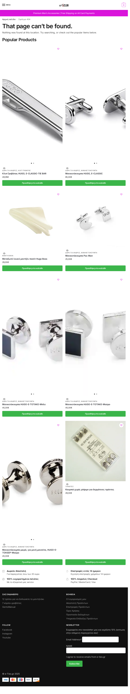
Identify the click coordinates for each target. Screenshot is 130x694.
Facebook (7, 630)
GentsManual (8, 607)
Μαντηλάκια (7, 256)
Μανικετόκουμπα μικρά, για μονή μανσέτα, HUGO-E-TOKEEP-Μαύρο (29, 551)
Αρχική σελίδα (8, 19)
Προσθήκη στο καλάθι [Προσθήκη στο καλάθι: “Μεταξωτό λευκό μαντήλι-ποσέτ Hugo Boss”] (32, 268)
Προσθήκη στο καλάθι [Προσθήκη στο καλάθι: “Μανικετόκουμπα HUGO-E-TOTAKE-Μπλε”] (32, 414)
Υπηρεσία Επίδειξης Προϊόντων (82, 618)
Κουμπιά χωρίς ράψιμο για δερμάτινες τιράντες (89, 489)
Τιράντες (69, 486)
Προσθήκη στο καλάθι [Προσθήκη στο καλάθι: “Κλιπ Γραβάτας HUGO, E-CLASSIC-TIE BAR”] (32, 183)
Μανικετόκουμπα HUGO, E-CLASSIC (84, 173)
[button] (123, 5)
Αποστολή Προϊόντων (77, 603)
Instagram (7, 633)
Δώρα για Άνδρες (9, 170)
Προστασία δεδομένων (77, 614)
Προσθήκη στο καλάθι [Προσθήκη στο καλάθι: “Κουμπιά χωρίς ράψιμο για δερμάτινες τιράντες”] (95, 562)
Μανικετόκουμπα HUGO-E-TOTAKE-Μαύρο (87, 404)
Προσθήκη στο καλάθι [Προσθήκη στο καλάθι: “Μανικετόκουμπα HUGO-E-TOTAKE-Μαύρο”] (95, 414)
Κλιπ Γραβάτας (24, 170)
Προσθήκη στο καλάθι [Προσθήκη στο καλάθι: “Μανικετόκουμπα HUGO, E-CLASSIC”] (95, 183)
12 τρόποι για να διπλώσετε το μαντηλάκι (23, 599)
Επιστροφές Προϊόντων (78, 607)
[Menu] (6, 5)
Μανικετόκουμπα (89, 170)
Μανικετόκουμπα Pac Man (79, 255)
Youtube (6, 637)
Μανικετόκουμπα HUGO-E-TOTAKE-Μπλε (24, 404)
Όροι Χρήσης (72, 611)
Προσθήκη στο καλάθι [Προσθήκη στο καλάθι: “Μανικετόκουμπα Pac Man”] (95, 268)
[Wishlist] (58, 49)
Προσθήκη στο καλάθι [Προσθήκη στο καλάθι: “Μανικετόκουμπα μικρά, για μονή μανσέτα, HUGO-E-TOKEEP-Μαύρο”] (32, 562)
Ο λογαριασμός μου (76, 599)
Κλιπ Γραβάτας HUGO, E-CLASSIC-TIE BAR (24, 173)
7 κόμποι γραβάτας (11, 603)
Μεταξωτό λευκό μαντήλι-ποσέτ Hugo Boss (24, 258)
